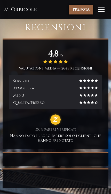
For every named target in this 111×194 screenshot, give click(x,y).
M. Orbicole (20, 9)
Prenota (81, 9)
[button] (101, 9)
